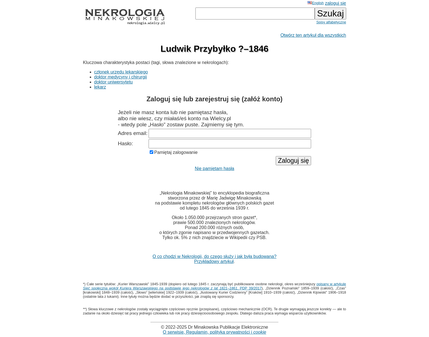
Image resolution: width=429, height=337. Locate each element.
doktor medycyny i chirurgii (120, 77)
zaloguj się (335, 3)
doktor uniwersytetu (113, 82)
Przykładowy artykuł (214, 261)
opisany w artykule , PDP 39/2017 (214, 286)
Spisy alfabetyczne (331, 22)
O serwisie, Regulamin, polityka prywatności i (214, 332)
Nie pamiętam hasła (214, 168)
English (315, 3)
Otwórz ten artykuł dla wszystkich (313, 35)
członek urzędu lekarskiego (121, 72)
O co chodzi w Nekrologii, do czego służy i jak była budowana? (214, 256)
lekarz (100, 87)
